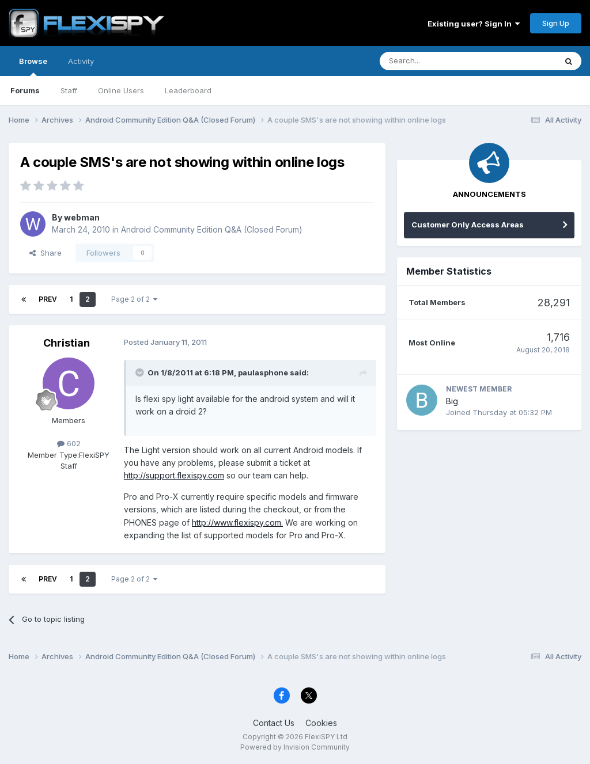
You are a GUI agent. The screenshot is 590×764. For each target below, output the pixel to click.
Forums (25, 90)
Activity (81, 61)
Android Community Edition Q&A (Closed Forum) (211, 229)
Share (45, 252)
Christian (66, 343)
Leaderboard (188, 90)
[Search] (438, 61)
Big (452, 401)
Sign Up (555, 23)
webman (82, 217)
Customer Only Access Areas (467, 224)
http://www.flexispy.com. (237, 522)
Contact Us (273, 723)
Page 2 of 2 (134, 299)
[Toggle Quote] (140, 372)
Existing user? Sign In (474, 23)
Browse (33, 66)
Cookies (321, 723)
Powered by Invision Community (295, 747)
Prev (48, 299)
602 (69, 443)
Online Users (121, 90)
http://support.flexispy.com (174, 475)
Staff (68, 90)
